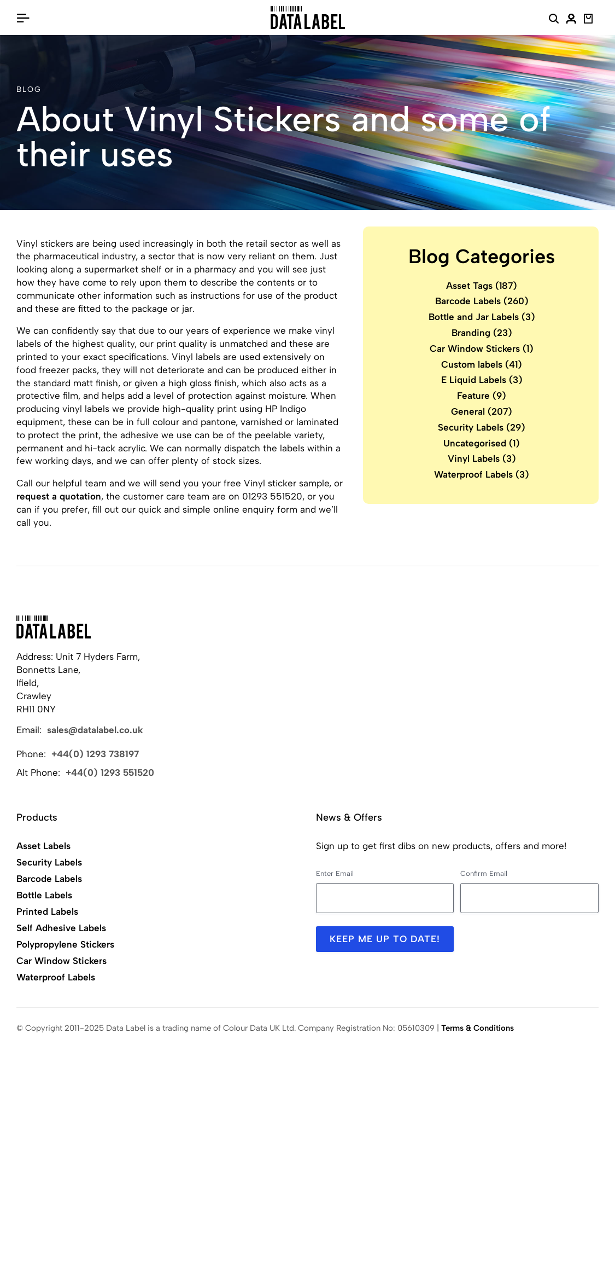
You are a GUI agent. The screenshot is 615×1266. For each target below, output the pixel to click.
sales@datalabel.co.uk (95, 729)
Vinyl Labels (482, 458)
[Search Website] (554, 20)
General (481, 411)
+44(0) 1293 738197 (95, 753)
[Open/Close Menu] (23, 17)
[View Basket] (588, 20)
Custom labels (481, 364)
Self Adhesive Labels (61, 927)
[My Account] (571, 20)
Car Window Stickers (482, 348)
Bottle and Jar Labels (482, 316)
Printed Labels (47, 911)
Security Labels (481, 427)
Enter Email (335, 873)
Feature (481, 395)
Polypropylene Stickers (65, 944)
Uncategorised (481, 443)
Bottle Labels (44, 895)
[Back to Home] (53, 626)
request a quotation (58, 496)
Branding (482, 332)
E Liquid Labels (482, 379)
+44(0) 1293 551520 (110, 772)
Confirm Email (483, 873)
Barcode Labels (482, 300)
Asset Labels (43, 845)
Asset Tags (481, 285)
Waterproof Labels (481, 474)
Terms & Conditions (477, 1028)
